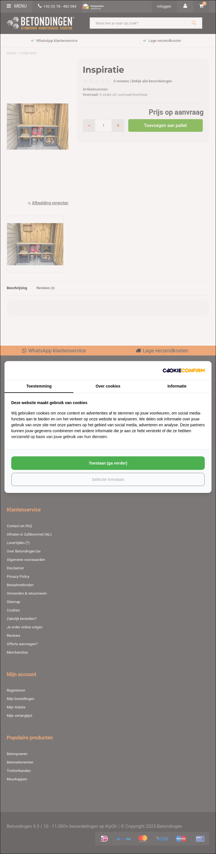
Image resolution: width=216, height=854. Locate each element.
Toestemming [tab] (39, 386)
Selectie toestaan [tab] (108, 479)
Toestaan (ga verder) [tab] (108, 463)
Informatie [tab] (176, 386)
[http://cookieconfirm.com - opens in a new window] (184, 370)
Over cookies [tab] (108, 386)
